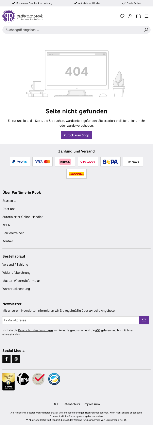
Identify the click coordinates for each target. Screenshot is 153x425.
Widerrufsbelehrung (16, 272)
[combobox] (71, 30)
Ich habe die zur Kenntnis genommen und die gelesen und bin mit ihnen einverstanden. (68, 332)
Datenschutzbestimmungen (35, 330)
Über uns (8, 209)
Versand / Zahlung (15, 264)
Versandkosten (67, 412)
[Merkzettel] (122, 16)
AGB (97, 330)
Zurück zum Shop (76, 135)
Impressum (92, 404)
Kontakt (8, 241)
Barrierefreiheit (13, 233)
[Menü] (146, 16)
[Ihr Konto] (130, 16)
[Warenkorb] (138, 16)
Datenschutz (71, 404)
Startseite (9, 201)
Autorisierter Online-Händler (22, 217)
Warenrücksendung (16, 289)
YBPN (6, 225)
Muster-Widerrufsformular (21, 281)
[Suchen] (146, 30)
